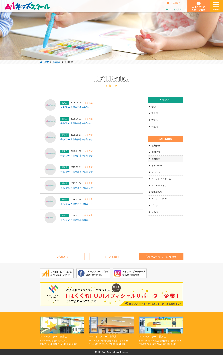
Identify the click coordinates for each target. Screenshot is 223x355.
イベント (155, 172)
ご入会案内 (173, 3)
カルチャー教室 (159, 198)
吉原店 (154, 120)
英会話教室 (157, 192)
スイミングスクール (161, 178)
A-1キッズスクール (27, 6)
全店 (153, 106)
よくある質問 (174, 9)
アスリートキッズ (160, 185)
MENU (216, 6)
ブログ (154, 205)
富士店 (154, 113)
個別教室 (155, 158)
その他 (154, 212)
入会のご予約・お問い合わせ (161, 256)
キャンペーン (158, 165)
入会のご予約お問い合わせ (198, 6)
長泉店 (154, 126)
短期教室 (155, 145)
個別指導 (155, 152)
